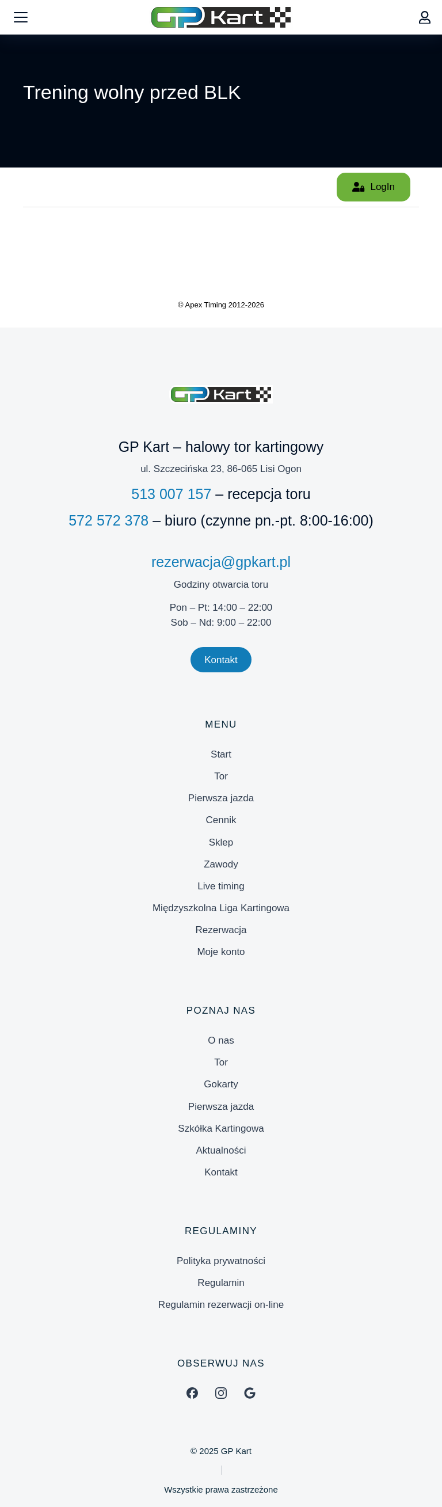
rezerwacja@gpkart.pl (221, 562)
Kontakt (221, 659)
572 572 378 (108, 520)
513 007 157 (171, 494)
